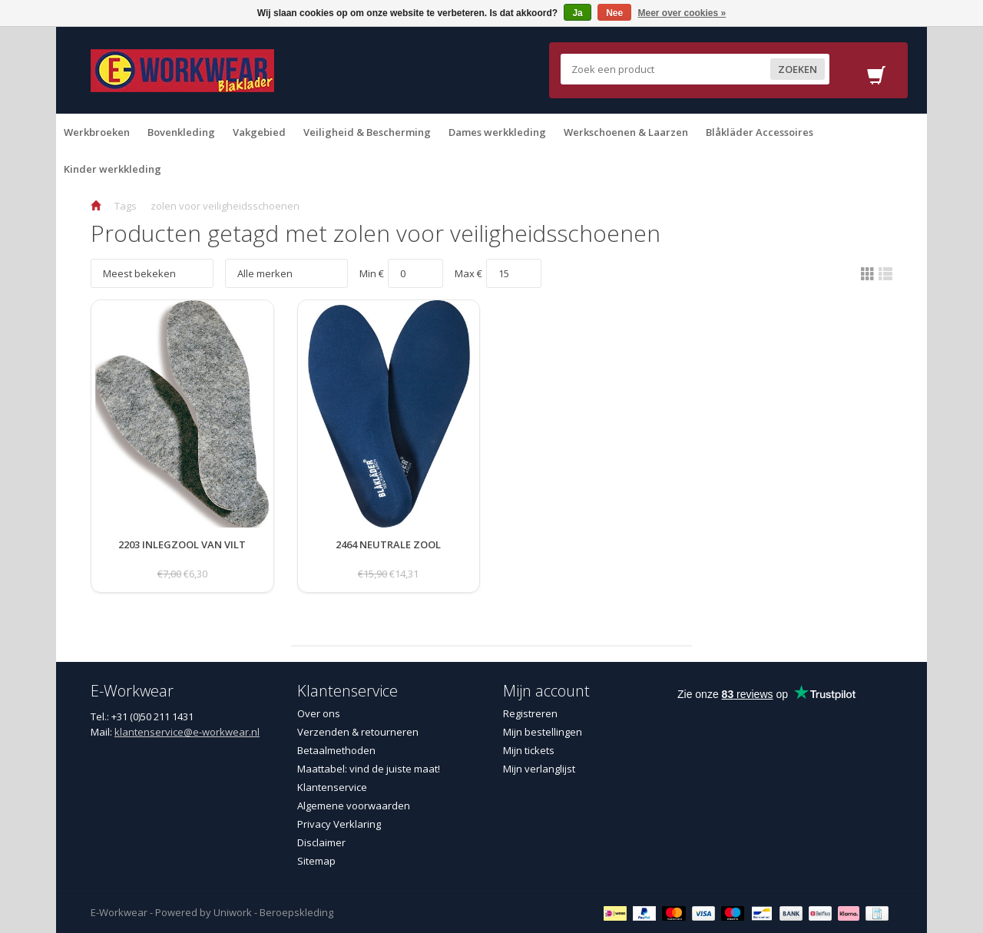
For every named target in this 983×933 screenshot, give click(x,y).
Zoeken (796, 69)
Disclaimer (321, 842)
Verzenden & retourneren (358, 732)
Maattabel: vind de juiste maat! (368, 769)
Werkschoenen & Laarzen (626, 132)
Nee (614, 13)
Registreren (530, 713)
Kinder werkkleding (112, 169)
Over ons (318, 713)
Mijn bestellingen (542, 732)
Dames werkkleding (497, 132)
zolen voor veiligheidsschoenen (225, 206)
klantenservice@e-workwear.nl (187, 732)
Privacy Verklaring (339, 824)
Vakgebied (259, 132)
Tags (125, 206)
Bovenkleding (181, 132)
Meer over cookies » (682, 13)
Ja (577, 13)
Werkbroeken (97, 132)
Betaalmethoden (336, 750)
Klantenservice (332, 787)
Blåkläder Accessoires (759, 132)
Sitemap (316, 861)
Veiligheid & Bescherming (367, 132)
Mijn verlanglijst (539, 769)
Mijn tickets (528, 750)
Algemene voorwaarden (353, 805)
